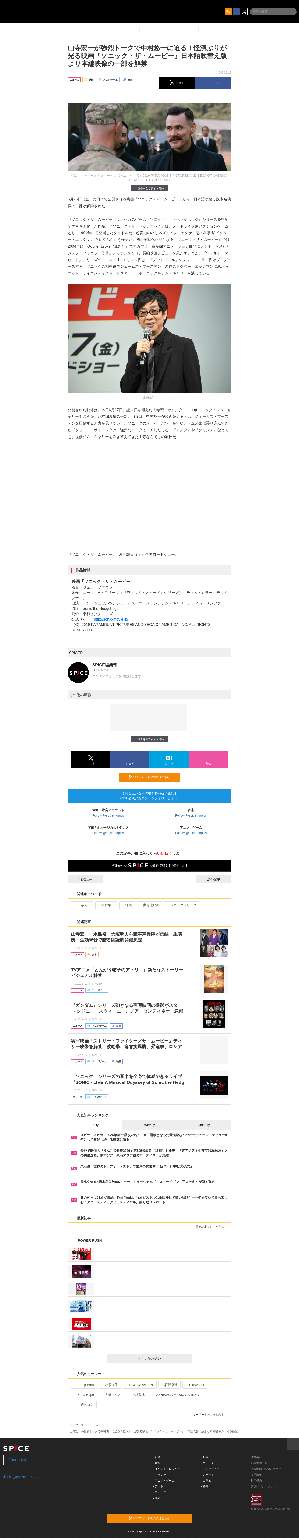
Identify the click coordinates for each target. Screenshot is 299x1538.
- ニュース (207, 1463)
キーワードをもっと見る (210, 1414)
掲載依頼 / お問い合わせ (266, 1469)
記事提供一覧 (259, 1463)
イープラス (77, 1425)
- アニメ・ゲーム (163, 1480)
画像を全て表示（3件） (149, 188)
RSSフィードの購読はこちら (152, 777)
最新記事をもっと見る (212, 1227)
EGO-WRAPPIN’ (139, 1385)
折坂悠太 (136, 1395)
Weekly (149, 1125)
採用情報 (256, 1474)
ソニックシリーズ (181, 905)
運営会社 (256, 1457)
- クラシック (161, 1474)
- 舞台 (156, 1463)
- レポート (207, 1474)
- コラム (206, 1480)
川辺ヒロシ (83, 1404)
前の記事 (81, 879)
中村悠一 (105, 905)
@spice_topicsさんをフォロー (25, 1477)
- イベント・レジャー (166, 1469)
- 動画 (204, 1457)
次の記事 (218, 879)
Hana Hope (83, 1395)
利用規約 (256, 1480)
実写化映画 (149, 905)
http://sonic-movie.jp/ (111, 619)
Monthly (204, 1125)
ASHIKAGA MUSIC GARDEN (175, 1395)
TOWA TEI (194, 1385)
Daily (95, 1125)
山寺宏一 (81, 905)
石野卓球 (169, 1385)
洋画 (126, 905)
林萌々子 (109, 1385)
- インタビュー (210, 1469)
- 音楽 (156, 1457)
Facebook (17, 1459)
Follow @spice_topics (108, 815)
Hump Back (83, 1385)
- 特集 (204, 1486)
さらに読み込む (163, 1359)
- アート (158, 1486)
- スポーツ (159, 1492)
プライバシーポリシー (265, 1486)
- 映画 (156, 1498)
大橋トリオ (111, 1395)
